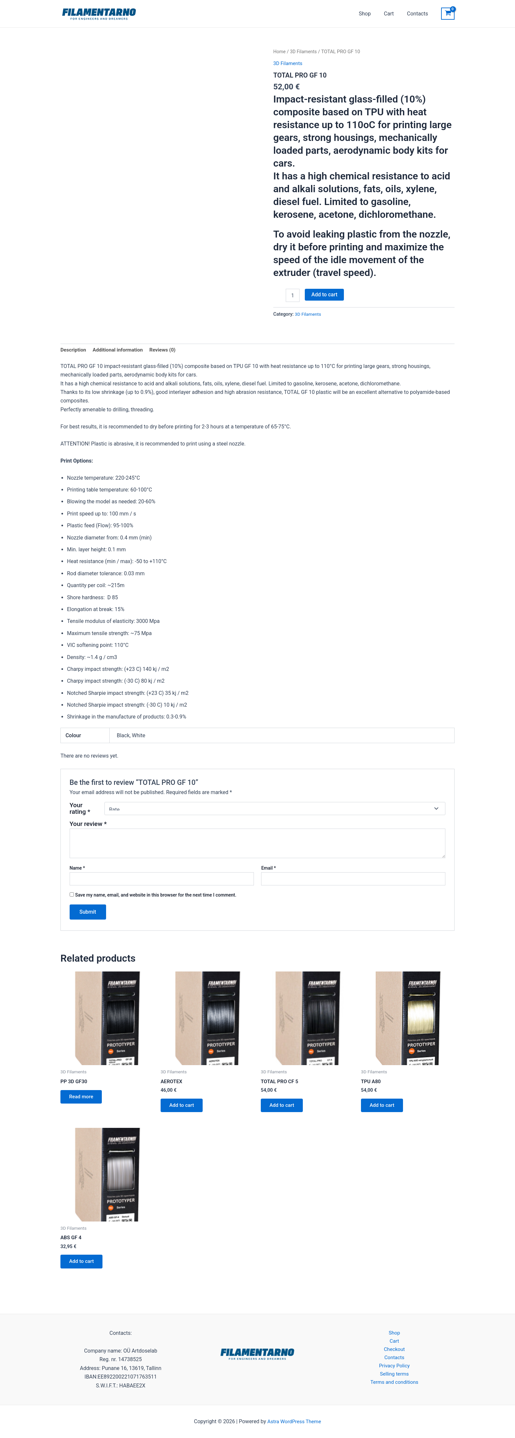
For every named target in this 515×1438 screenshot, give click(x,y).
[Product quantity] (293, 295)
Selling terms (394, 1376)
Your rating (80, 809)
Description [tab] (73, 350)
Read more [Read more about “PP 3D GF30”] (83, 1098)
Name (77, 868)
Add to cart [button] (183, 1107)
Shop (371, 14)
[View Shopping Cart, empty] (448, 14)
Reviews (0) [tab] (167, 350)
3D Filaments (305, 52)
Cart (393, 14)
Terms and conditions (394, 1385)
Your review (88, 824)
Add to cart (324, 294)
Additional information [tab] (120, 350)
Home (279, 52)
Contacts (418, 14)
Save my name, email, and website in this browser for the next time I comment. (155, 895)
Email (268, 868)
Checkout (394, 1350)
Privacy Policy (394, 1368)
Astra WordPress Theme (294, 1421)
